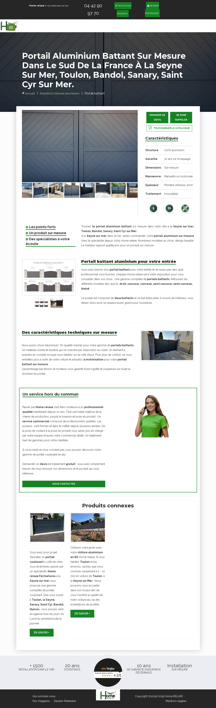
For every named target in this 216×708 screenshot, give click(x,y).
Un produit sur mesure (47, 233)
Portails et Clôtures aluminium (60, 93)
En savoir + (41, 632)
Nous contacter (63, 484)
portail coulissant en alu (51, 454)
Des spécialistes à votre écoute (48, 241)
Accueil (28, 93)
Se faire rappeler (181, 117)
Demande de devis (157, 117)
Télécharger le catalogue (172, 128)
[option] (47, 575)
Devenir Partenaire (152, 8)
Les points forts (42, 227)
